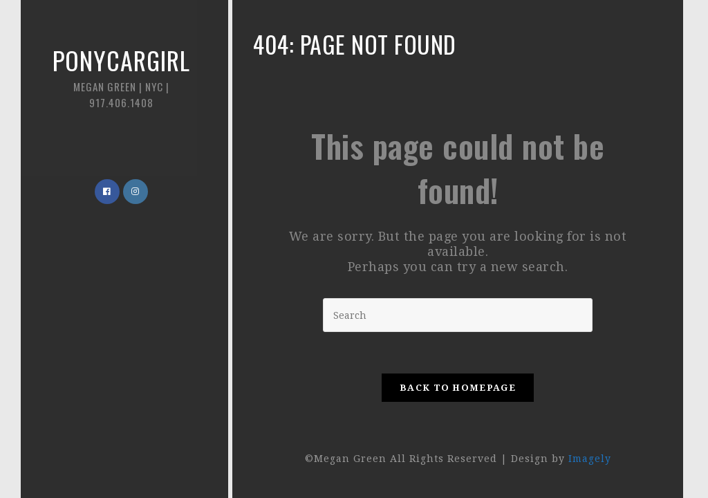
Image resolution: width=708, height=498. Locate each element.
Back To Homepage (458, 387)
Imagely (589, 458)
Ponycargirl (121, 76)
